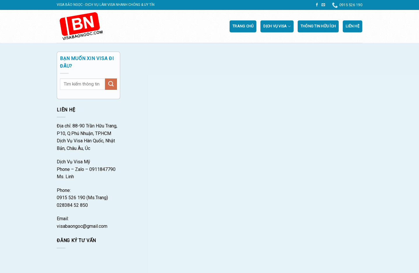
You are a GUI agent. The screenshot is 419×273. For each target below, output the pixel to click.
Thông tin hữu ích (318, 26)
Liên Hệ (352, 26)
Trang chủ (242, 26)
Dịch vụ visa (277, 26)
